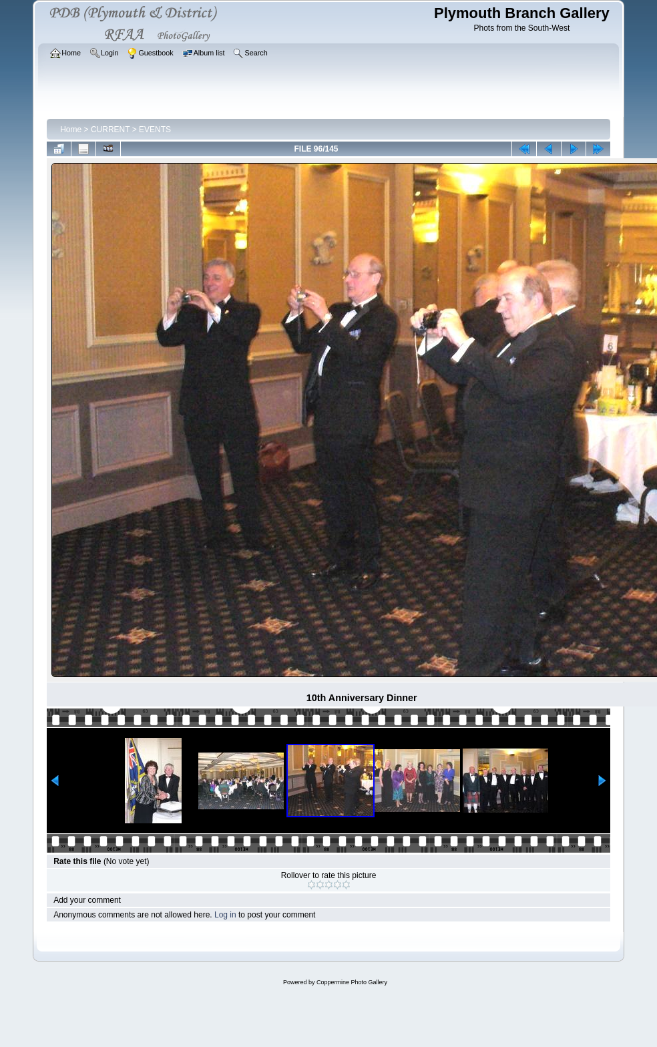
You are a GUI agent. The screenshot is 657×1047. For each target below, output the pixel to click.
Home (70, 129)
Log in (225, 914)
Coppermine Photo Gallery (351, 982)
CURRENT (110, 129)
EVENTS (155, 129)
